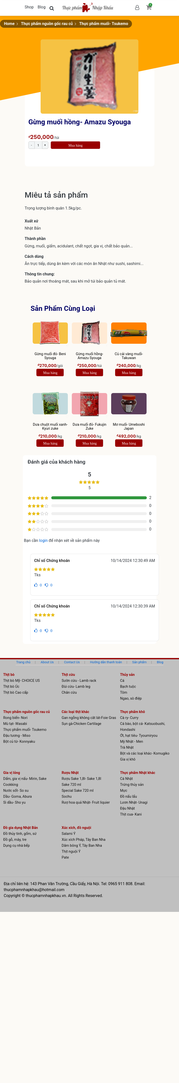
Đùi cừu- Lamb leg (76, 687)
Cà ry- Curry (129, 718)
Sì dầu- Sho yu (14, 802)
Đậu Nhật (127, 808)
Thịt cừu (68, 675)
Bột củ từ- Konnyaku (19, 742)
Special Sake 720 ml (78, 791)
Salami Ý (69, 834)
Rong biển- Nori (15, 718)
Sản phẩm (139, 662)
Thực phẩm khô (132, 712)
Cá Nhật (126, 779)
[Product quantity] (38, 145)
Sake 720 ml (71, 785)
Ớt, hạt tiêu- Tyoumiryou (138, 736)
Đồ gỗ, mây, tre (14, 840)
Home (9, 23)
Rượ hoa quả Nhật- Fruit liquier (86, 802)
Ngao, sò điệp (131, 698)
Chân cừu (69, 692)
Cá (122, 681)
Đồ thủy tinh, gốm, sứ (20, 834)
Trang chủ (23, 662)
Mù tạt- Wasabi (15, 724)
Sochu (67, 796)
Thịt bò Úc (11, 687)
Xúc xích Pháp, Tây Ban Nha (83, 840)
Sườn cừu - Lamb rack (79, 681)
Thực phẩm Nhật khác (137, 773)
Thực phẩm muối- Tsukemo (103, 23)
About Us (47, 662)
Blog (42, 7)
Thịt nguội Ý (71, 851)
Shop (29, 7)
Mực (123, 791)
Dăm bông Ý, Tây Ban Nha (82, 846)
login (44, 540)
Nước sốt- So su (15, 791)
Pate (65, 857)
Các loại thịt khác (75, 712)
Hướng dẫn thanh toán (106, 662)
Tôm (123, 692)
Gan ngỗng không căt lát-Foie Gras (89, 718)
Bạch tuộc (128, 687)
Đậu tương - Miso (16, 736)
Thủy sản (127, 675)
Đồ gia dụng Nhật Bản (20, 828)
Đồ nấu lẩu (128, 796)
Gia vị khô (127, 759)
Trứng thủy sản (132, 785)
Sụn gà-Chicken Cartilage (81, 724)
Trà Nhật (127, 747)
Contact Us (72, 662)
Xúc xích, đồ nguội (76, 828)
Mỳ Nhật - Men (131, 742)
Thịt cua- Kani (131, 814)
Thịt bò (8, 675)
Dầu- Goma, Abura (17, 796)
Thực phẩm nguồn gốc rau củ (47, 23)
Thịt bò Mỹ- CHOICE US (21, 681)
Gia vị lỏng (11, 773)
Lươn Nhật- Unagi (134, 802)
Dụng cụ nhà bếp (16, 846)
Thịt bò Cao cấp (15, 692)
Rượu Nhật (70, 773)
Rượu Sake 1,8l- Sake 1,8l (81, 779)
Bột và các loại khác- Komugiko (145, 753)
